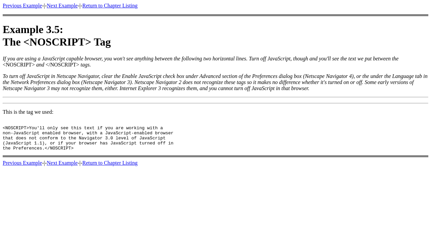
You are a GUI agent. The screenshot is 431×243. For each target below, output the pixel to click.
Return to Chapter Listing (110, 5)
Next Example (62, 5)
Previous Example (22, 5)
